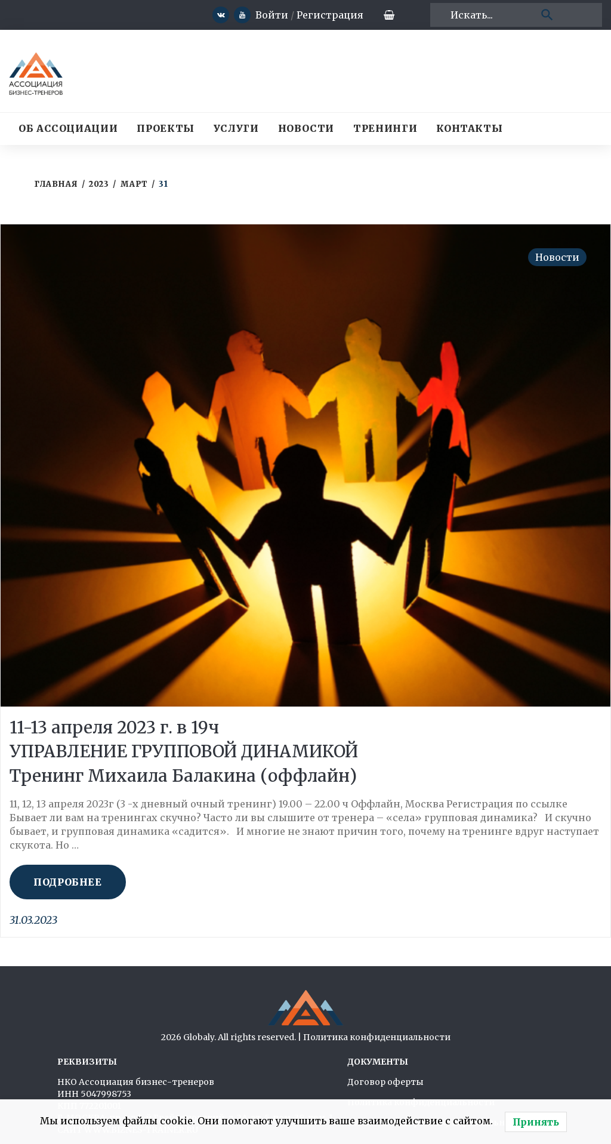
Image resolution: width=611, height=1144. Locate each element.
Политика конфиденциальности (376, 1037)
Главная (56, 184)
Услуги (236, 128)
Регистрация (319, 15)
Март (134, 184)
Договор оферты (385, 1082)
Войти (261, 15)
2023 (99, 184)
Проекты (165, 128)
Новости (306, 128)
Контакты (469, 128)
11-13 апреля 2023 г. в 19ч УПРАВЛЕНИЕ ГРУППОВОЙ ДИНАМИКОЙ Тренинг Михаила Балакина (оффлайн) (190, 751)
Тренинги (385, 128)
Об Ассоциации (68, 128)
